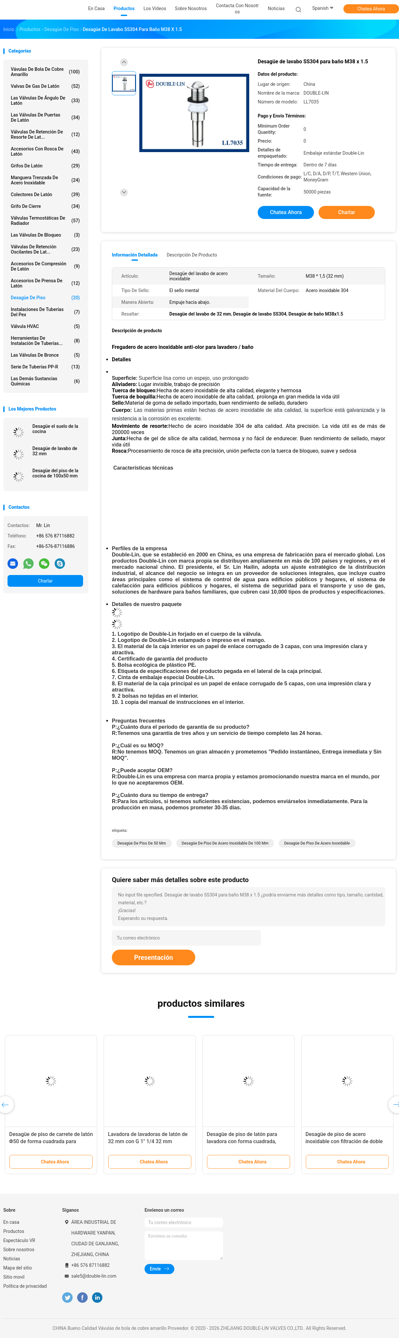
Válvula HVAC (45, 326)
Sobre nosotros (18, 1249)
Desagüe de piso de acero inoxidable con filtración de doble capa (344, 1141)
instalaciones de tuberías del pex (45, 312)
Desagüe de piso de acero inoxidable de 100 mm (225, 843)
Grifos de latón (45, 166)
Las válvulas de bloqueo (45, 235)
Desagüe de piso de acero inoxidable (317, 843)
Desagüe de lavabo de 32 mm (54, 451)
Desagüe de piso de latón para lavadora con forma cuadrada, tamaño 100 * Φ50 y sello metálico (247, 1141)
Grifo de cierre (45, 206)
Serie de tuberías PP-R (45, 367)
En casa (11, 1222)
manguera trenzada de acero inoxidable (45, 180)
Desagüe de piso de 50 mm (141, 843)
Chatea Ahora (371, 8)
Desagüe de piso (45, 297)
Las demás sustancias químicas (45, 381)
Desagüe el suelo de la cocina (55, 429)
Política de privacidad (25, 1286)
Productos (13, 1231)
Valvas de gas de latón (45, 86)
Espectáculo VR (19, 1240)
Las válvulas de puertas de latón (45, 117)
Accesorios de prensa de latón (45, 283)
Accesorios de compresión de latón (45, 266)
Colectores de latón (45, 194)
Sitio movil (14, 1277)
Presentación (153, 957)
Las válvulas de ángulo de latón (45, 100)
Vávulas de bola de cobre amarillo (45, 72)
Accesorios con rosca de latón (45, 151)
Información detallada (135, 254)
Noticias (11, 1258)
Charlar (45, 580)
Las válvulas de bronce (45, 355)
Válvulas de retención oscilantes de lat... (45, 249)
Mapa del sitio (17, 1267)
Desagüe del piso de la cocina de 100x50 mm (55, 473)
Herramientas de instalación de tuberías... (45, 340)
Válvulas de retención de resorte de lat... (45, 134)
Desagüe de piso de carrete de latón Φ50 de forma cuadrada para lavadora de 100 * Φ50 (51, 1141)
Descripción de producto (192, 254)
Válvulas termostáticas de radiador (45, 220)
